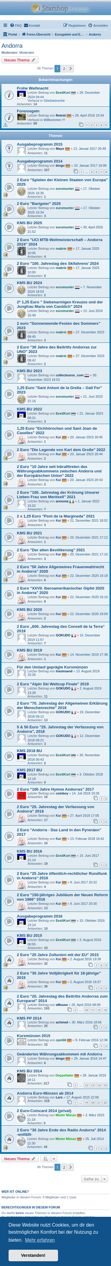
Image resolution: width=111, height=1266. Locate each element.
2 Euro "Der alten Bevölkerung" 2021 (51, 550)
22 (105, 1102)
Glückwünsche (54, 100)
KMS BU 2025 (29, 223)
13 (105, 1010)
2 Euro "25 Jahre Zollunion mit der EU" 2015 (58, 955)
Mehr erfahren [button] (40, 1240)
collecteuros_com (69, 375)
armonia (62, 501)
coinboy (62, 793)
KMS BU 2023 (29, 371)
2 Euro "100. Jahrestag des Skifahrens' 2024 (58, 263)
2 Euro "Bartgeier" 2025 (39, 203)
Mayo (60, 148)
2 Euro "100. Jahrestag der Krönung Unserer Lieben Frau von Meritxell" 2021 (58, 494)
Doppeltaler (64, 1075)
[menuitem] (16, 25)
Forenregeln (28, 111)
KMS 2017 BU (29, 770)
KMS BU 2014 (29, 1071)
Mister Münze (65, 1115)
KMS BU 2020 (29, 609)
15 (105, 1085)
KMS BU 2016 (29, 851)
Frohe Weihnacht (33, 88)
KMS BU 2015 (29, 935)
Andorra (11, 45)
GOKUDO (63, 635)
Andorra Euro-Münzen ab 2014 (45, 1093)
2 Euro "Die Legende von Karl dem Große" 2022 (61, 450)
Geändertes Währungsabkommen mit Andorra (59, 1054)
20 (92, 1102)
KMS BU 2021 (29, 533)
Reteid (61, 115)
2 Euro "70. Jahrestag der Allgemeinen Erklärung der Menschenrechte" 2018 (62, 705)
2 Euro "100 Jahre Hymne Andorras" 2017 (55, 789)
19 (86, 1102)
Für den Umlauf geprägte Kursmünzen (52, 667)
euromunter (65, 188)
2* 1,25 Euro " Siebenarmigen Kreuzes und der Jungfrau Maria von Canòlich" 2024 (60, 304)
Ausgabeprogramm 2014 (39, 161)
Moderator (27, 52)
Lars (59, 1097)
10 (86, 1010)
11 (92, 1010)
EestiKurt (63, 92)
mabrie (61, 248)
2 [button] (64, 68)
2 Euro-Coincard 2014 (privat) (44, 1111)
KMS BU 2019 (29, 650)
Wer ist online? (15, 1191)
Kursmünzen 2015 (33, 1035)
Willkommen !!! (54, 120)
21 (98, 1102)
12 (98, 1010)
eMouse (62, 1005)
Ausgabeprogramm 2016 (39, 916)
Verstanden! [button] (33, 1255)
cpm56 (61, 1040)
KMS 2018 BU (29, 751)
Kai (58, 437)
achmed (62, 1022)
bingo (60, 165)
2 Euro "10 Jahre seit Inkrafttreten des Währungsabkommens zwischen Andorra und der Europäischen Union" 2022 (59, 471)
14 (98, 1085)
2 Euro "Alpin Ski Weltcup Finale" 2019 (53, 684)
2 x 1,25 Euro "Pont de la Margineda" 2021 (56, 516)
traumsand (64, 671)
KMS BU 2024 (29, 283)
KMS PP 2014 (29, 1018)
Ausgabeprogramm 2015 (39, 144)
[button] (71, 68)
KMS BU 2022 (29, 409)
